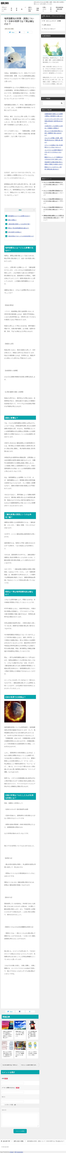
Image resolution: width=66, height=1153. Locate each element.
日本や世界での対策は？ (15, 232)
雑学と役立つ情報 (30, 9)
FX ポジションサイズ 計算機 (52, 21)
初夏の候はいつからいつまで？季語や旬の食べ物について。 (20, 1034)
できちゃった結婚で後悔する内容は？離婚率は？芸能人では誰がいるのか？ (30, 1065)
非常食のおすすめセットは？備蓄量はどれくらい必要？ (20, 1054)
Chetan (11, 1152)
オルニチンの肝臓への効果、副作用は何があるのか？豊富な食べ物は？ (54, 140)
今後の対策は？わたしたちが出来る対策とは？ (21, 236)
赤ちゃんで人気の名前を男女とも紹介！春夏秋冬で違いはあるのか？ (7, 1054)
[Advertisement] (20, 40)
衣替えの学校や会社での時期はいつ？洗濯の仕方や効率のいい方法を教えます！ (7, 1034)
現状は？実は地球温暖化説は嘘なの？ (18, 228)
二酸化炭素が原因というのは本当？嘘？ (19, 224)
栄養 (16, 9)
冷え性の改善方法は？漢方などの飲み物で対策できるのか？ (11, 1065)
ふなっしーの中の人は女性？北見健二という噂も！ (32, 1053)
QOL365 (5, 3)
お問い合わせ (47, 25)
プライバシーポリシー (4, 9)
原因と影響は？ (12, 220)
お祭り (50, 9)
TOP (6, 1141)
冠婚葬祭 (37, 9)
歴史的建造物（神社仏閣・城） (59, 9)
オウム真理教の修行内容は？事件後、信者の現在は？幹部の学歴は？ (32, 1034)
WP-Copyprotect (19, 1152)
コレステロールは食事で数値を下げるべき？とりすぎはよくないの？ (54, 152)
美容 (11, 9)
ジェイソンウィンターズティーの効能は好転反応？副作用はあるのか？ (54, 121)
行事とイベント (44, 9)
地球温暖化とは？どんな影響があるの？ (19, 216)
